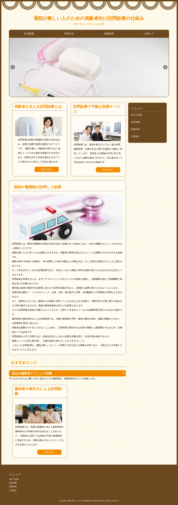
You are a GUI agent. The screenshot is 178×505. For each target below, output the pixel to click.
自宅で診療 (136, 115)
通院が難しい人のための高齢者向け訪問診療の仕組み (89, 18)
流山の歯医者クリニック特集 (32, 373)
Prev (12, 67)
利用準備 (135, 122)
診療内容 (109, 33)
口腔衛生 (135, 136)
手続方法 (69, 33)
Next (165, 67)
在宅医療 (29, 33)
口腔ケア (149, 33)
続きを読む (46, 169)
